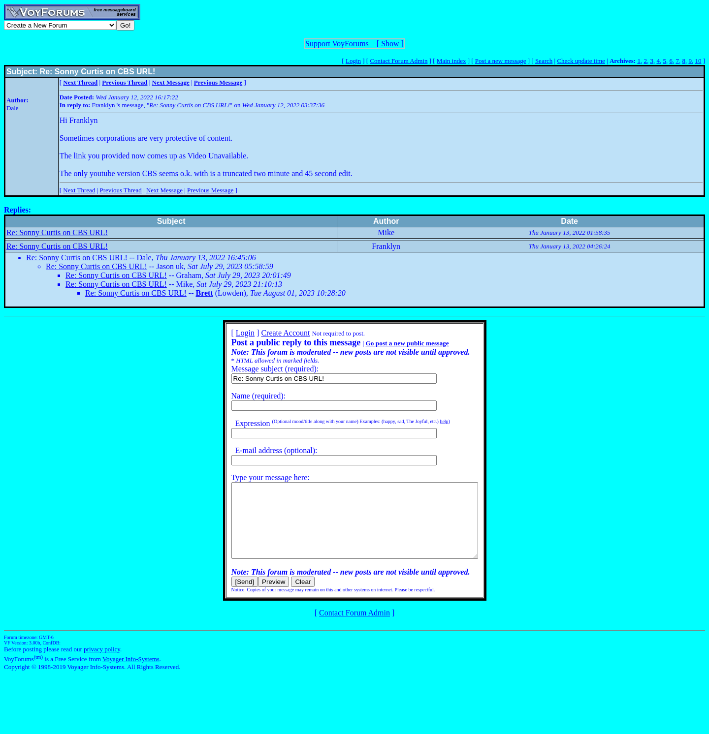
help (429, 421)
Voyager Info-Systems (131, 673)
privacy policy (102, 664)
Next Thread (79, 190)
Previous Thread (121, 190)
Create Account (270, 333)
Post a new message (500, 60)
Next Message (164, 190)
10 (698, 60)
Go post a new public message (392, 343)
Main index (451, 60)
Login (353, 60)
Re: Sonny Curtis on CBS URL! (57, 232)
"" (189, 105)
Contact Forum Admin (398, 60)
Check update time (581, 60)
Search (543, 60)
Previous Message (210, 190)
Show (390, 43)
